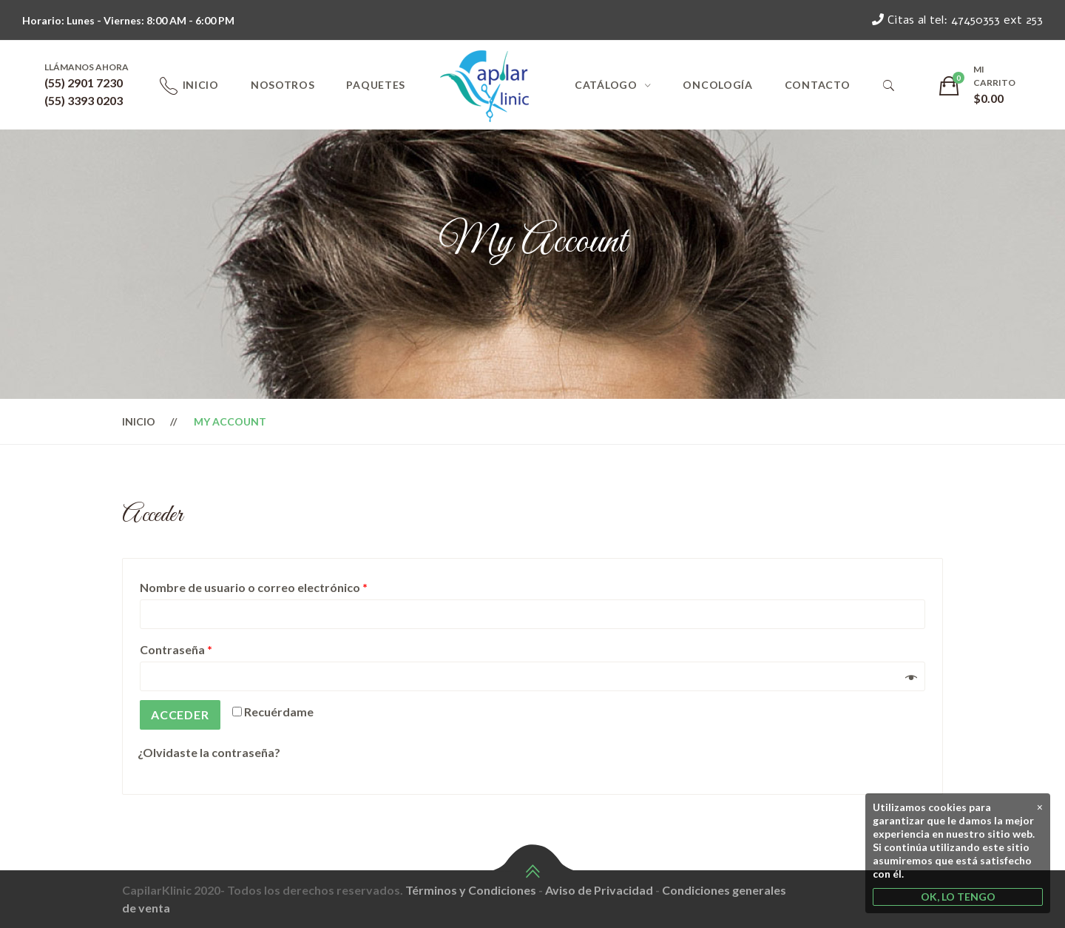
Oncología (717, 84)
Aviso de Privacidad (599, 890)
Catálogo (606, 84)
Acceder (180, 714)
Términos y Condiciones (470, 890)
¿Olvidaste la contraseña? (209, 752)
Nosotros (283, 84)
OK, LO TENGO (958, 896)
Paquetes (375, 84)
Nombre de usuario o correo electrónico (254, 587)
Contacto (818, 84)
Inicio (201, 84)
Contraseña (176, 649)
